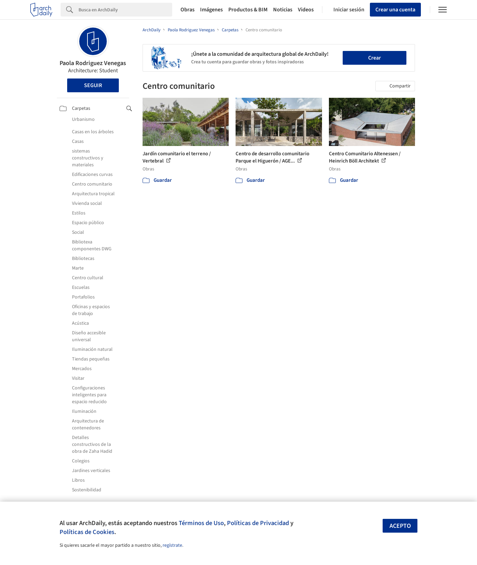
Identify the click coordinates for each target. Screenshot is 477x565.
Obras (187, 9)
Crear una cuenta (395, 9)
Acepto (400, 526)
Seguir (93, 85)
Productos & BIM (248, 9)
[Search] (125, 10)
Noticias (282, 9)
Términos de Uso (201, 523)
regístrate (172, 545)
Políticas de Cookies (87, 531)
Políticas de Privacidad (258, 523)
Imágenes (211, 9)
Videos (306, 9)
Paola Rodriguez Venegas (93, 63)
